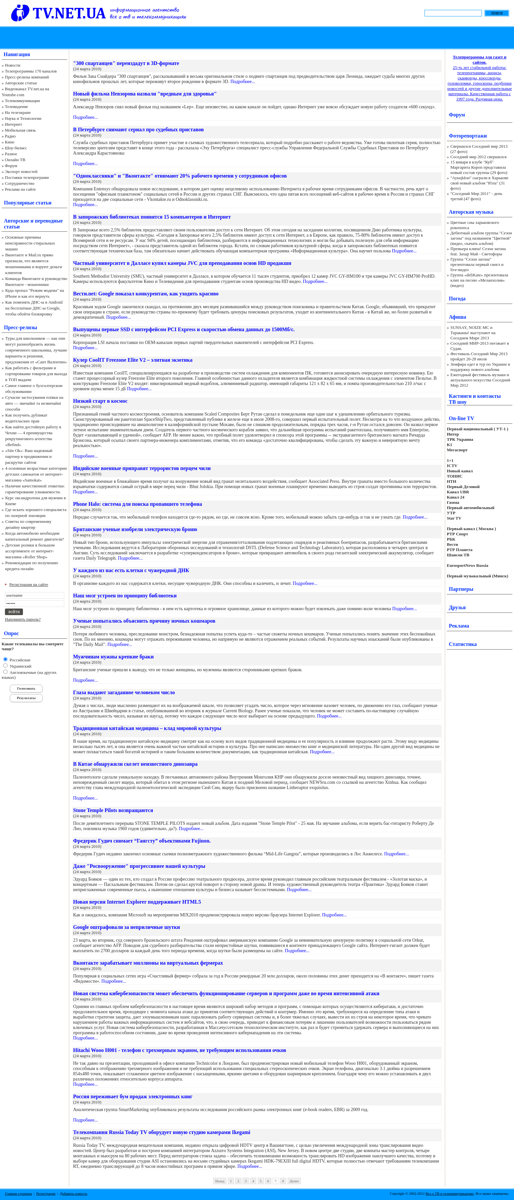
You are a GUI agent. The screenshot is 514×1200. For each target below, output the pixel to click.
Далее (294, 1181)
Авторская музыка (471, 212)
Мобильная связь (20, 130)
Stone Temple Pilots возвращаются (113, 810)
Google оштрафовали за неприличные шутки (126, 927)
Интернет (13, 124)
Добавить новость (73, 1193)
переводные (49, 221)
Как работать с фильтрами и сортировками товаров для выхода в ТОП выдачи (36, 373)
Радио (10, 136)
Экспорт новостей (21, 171)
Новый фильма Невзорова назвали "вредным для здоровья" (145, 93)
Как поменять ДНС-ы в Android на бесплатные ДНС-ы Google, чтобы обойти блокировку (34, 308)
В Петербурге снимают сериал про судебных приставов (138, 129)
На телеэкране (18, 112)
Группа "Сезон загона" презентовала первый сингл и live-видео (477, 264)
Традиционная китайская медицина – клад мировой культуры (147, 728)
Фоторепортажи (468, 136)
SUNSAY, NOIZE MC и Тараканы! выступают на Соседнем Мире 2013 (472, 332)
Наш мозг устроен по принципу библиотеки (125, 595)
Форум (11, 165)
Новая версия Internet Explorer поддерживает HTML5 (137, 902)
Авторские (16, 221)
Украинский (20, 666)
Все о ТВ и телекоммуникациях (449, 1193)
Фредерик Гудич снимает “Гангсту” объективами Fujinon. (142, 841)
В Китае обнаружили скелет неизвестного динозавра (135, 764)
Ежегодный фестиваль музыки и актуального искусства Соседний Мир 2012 (480, 380)
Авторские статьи (21, 82)
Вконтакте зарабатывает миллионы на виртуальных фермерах (148, 963)
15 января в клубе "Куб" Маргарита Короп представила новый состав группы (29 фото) (478, 167)
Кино (9, 141)
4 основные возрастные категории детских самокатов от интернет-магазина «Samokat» (36, 474)
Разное (11, 153)
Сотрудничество (19, 183)
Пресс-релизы (20, 327)
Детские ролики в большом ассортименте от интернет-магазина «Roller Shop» (30, 551)
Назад (220, 1181)
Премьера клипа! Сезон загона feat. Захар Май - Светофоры (478, 251)
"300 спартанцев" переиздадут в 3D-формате (126, 63)
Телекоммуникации (22, 100)
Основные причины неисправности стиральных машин (30, 243)
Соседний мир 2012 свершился (478, 156)
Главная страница (18, 1193)
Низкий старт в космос (100, 401)
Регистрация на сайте (29, 584)
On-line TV (461, 418)
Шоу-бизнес (16, 147)
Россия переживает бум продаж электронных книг (132, 1096)
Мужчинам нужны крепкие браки (113, 656)
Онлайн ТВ (15, 159)
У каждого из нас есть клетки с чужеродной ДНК (131, 570)
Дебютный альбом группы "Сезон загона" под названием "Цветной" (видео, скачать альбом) (481, 238)
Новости (12, 65)
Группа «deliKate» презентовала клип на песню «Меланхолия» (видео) (479, 280)
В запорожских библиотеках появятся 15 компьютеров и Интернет (152, 217)
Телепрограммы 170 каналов (31, 71)
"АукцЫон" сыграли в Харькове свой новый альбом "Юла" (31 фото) (479, 183)
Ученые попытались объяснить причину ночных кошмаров (144, 621)
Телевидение (16, 106)
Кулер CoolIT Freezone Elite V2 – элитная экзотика (132, 360)
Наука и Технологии (23, 118)
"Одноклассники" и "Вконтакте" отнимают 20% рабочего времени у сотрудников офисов (180, 176)
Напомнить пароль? (23, 619)
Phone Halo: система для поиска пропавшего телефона (137, 504)
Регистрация (45, 1193)
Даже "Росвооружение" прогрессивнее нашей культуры (139, 866)
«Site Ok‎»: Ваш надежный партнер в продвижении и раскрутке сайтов (28, 456)
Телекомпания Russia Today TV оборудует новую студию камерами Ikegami (161, 1132)
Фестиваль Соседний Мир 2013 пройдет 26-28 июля (478, 356)
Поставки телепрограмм (27, 177)
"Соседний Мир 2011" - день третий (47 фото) (476, 196)
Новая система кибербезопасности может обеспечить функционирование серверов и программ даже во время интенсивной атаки (226, 993)
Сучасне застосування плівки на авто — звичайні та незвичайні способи (34, 403)
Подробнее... (242, 81)
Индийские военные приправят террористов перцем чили (142, 468)
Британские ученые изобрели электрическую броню (135, 529)
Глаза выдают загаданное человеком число (124, 692)
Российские (19, 659)
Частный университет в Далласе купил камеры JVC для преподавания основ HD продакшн (182, 263)
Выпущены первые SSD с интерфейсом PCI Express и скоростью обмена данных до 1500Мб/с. (184, 329)
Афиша (457, 317)
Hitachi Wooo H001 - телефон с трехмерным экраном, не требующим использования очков (179, 1050)
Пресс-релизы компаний (27, 77)
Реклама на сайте (20, 189)
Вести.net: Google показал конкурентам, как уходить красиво (146, 293)
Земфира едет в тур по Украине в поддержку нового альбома (480, 367)
